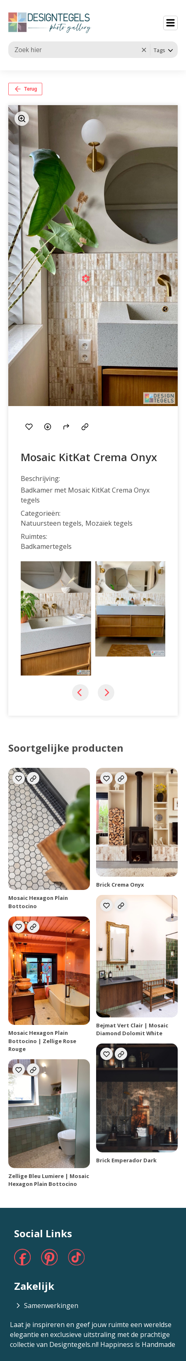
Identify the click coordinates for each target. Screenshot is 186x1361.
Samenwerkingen (46, 1305)
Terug (25, 89)
